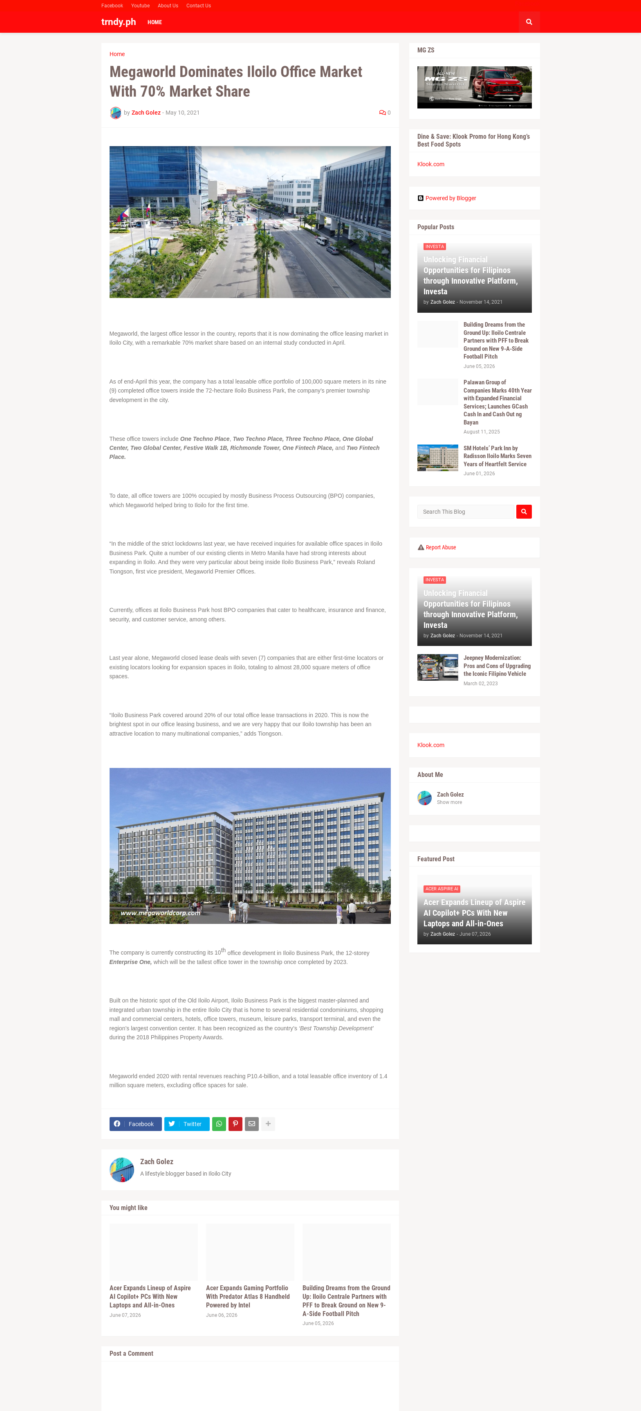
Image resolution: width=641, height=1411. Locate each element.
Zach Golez (156, 1161)
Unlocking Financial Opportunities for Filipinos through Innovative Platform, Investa (471, 275)
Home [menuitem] (155, 22)
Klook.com (430, 164)
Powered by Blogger (446, 198)
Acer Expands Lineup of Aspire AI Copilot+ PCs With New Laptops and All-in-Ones (150, 1296)
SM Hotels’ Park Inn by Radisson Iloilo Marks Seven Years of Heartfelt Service (497, 456)
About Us (168, 6)
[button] (529, 22)
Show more (449, 802)
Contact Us (198, 6)
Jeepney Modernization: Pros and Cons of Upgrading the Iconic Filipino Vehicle (497, 665)
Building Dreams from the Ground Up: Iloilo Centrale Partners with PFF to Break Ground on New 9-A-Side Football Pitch (346, 1300)
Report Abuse (441, 547)
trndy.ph (118, 21)
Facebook (112, 6)
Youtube (140, 6)
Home (117, 54)
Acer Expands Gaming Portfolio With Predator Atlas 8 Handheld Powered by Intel (248, 1296)
